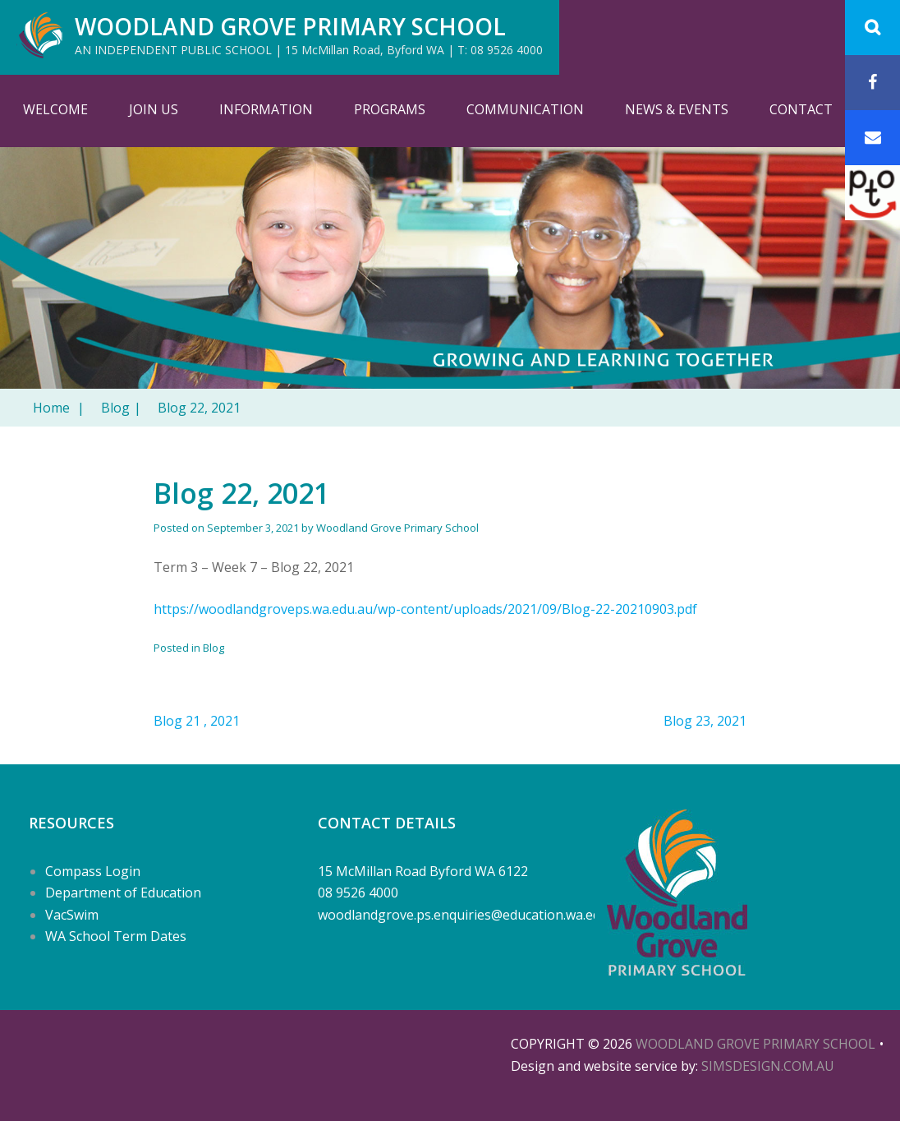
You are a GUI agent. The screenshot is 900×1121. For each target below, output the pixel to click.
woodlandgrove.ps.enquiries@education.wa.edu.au (472, 915)
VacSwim (72, 915)
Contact (801, 109)
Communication (525, 109)
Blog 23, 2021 (705, 721)
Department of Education (123, 892)
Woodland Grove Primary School (290, 26)
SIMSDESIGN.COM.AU (767, 1066)
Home (59, 408)
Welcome (55, 109)
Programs (389, 109)
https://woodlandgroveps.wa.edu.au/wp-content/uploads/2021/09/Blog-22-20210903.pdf (425, 609)
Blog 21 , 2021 (197, 721)
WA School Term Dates (115, 936)
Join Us (153, 109)
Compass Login (92, 871)
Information (266, 109)
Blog (121, 408)
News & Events (676, 109)
